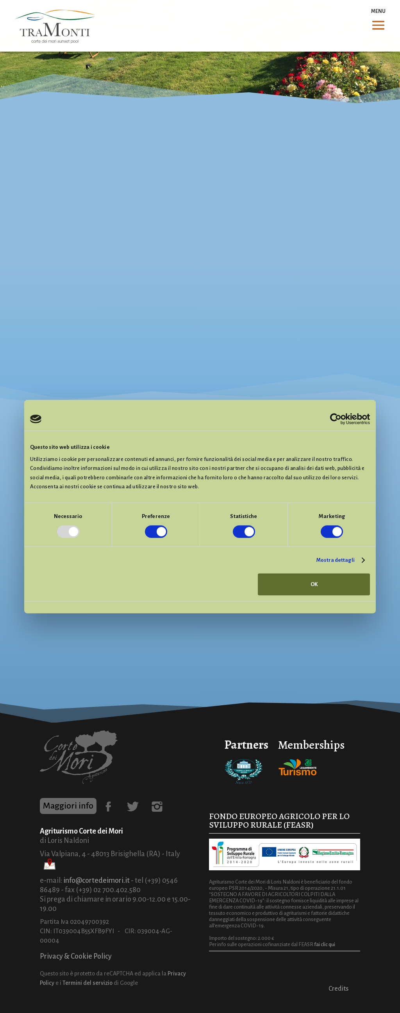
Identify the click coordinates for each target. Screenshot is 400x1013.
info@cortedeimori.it (96, 880)
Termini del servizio (87, 983)
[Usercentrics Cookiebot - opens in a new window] (336, 419)
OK (314, 584)
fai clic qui (324, 944)
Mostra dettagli (335, 560)
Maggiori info (68, 805)
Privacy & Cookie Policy (76, 956)
